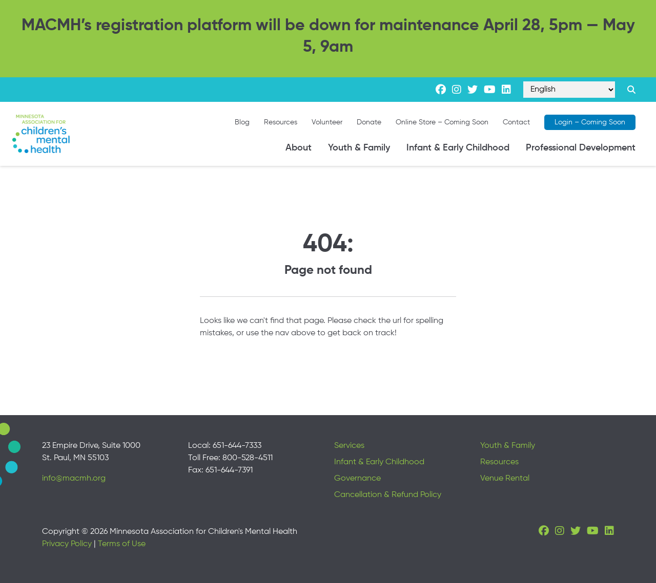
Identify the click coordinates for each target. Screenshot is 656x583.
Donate (369, 122)
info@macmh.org (74, 478)
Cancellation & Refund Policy (387, 495)
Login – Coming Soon (590, 122)
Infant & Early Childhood (457, 148)
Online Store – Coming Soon (442, 122)
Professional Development (581, 148)
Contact (516, 122)
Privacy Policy (67, 544)
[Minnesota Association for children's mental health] (41, 134)
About (298, 148)
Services (349, 446)
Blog (242, 122)
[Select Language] (569, 89)
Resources (280, 122)
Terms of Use (122, 544)
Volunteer (327, 122)
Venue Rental (504, 478)
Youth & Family (359, 148)
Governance (357, 478)
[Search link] (631, 89)
